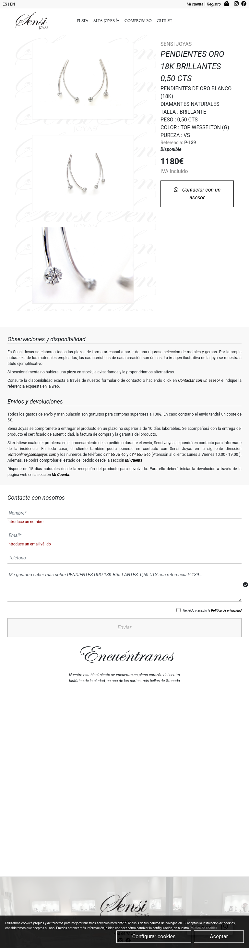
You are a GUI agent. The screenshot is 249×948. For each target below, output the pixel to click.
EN (12, 4)
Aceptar (219, 936)
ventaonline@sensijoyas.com (31, 454)
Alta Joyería (106, 21)
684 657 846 (139, 454)
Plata (82, 21)
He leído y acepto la (212, 610)
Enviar (124, 627)
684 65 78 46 (114, 454)
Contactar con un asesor (197, 194)
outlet (164, 21)
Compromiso (138, 21)
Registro (214, 4)
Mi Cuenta (133, 460)
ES (5, 4)
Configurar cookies (154, 936)
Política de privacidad (226, 610)
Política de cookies (203, 928)
